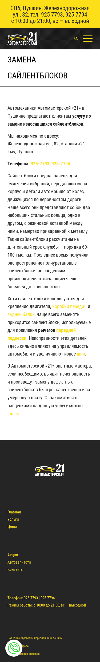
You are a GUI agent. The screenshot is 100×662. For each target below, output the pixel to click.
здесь (13, 413)
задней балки (21, 314)
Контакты (15, 569)
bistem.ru (34, 654)
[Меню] (85, 38)
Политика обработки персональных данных (34, 638)
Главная (14, 512)
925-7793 (52, 14)
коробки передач (69, 306)
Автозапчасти (19, 562)
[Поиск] (73, 38)
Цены (12, 526)
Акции (12, 555)
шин (81, 354)
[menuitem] (73, 38)
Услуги (13, 519)
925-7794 (76, 14)
